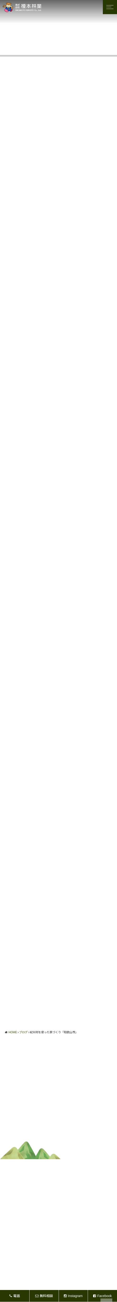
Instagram (73, 1296)
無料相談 (44, 1296)
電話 (14, 1296)
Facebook (102, 1296)
